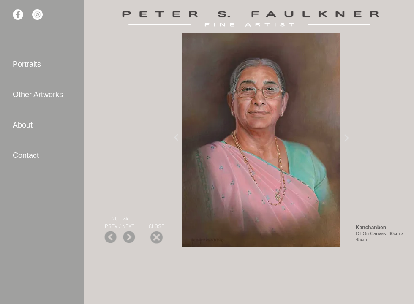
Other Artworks (38, 94)
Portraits (27, 64)
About (23, 125)
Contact (26, 155)
